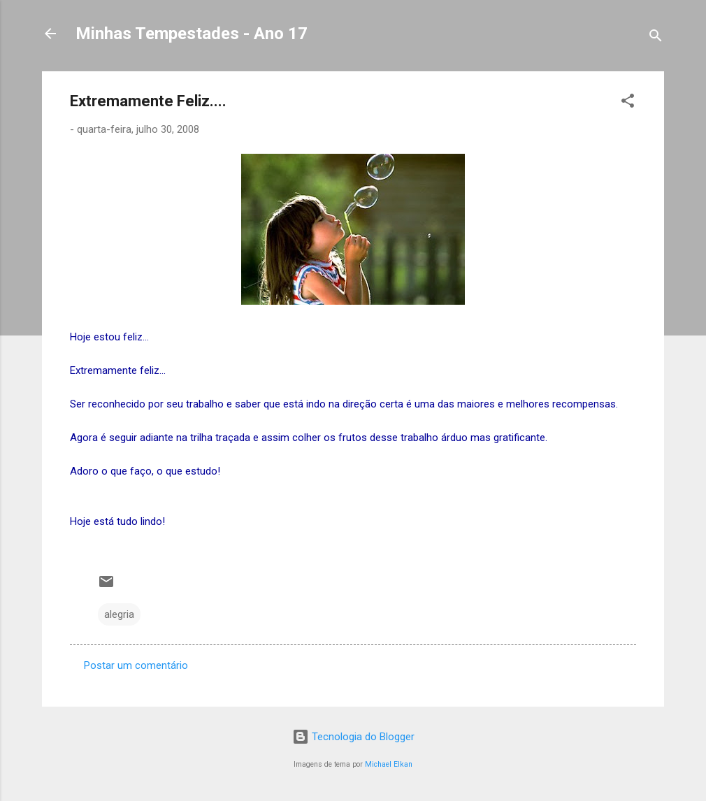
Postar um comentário (136, 665)
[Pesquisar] (655, 38)
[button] (627, 103)
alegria (119, 614)
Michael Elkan (388, 764)
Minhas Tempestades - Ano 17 (191, 33)
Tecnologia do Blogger (353, 736)
